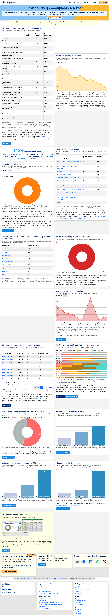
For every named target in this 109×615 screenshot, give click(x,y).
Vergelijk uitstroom (71, 396)
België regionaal (55, 593)
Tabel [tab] (65, 63)
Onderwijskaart (79, 602)
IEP (96, 277)
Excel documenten (24, 543)
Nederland (48, 592)
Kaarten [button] (85, 2)
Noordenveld (6, 274)
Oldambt (4, 271)
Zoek (68, 2)
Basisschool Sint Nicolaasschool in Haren (69, 189)
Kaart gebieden (79, 599)
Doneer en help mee (9, 571)
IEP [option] (65, 296)
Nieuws (77, 592)
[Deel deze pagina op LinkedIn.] (91, 562)
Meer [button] (94, 2)
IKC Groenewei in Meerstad (65, 174)
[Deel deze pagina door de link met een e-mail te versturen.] (77, 562)
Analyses (77, 586)
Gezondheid (42, 601)
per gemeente (45, 136)
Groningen (5, 249)
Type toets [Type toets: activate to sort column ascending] (30, 353)
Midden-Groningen (8, 262)
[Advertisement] (81, 41)
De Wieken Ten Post (8, 356)
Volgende (49, 387)
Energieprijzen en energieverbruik (48, 602)
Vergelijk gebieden (8, 457)
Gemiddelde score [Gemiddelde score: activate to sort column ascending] (43, 353)
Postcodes (42, 590)
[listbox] (65, 295)
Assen (4, 268)
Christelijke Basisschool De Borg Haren (68, 178)
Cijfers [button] (76, 2)
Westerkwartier (6, 265)
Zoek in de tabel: (39, 350)
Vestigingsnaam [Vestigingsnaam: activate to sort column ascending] (7, 353)
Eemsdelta (5, 258)
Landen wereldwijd (44, 593)
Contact (77, 611)
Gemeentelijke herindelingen (83, 590)
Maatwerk (78, 613)
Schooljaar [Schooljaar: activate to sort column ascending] (20, 353)
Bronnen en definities (81, 588)
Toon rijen (7, 384)
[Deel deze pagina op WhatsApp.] (98, 562)
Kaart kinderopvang (81, 601)
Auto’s (40, 599)
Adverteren (78, 609)
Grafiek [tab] (59, 63)
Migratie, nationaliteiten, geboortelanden (51, 604)
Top (93, 578)
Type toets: (59, 296)
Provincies (42, 592)
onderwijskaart (69, 22)
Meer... (59, 202)
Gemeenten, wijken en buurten (48, 588)
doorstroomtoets (40, 398)
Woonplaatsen (49, 590)
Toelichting (60, 396)
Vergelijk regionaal (62, 452)
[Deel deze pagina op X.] (105, 562)
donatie (4, 563)
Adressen (41, 586)
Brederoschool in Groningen (65, 171)
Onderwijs (6, 143)
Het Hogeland (6, 255)
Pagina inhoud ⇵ (54, 18)
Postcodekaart (79, 604)
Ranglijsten (78, 593)
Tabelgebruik (6, 405)
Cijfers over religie (8, 231)
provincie (4, 138)
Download (103, 2)
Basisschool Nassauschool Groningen (68, 186)
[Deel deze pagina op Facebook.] (84, 562)
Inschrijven (42, 564)
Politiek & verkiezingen (45, 608)
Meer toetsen (61, 339)
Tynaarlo (4, 252)
